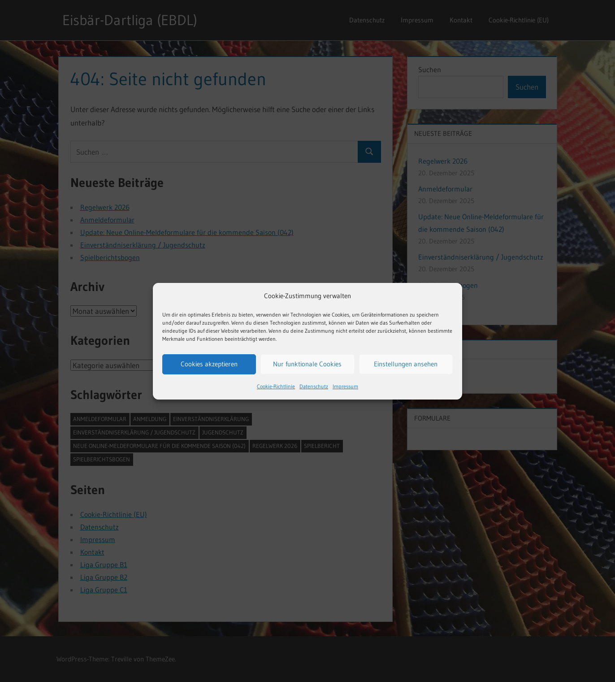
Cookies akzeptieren (209, 364)
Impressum (345, 386)
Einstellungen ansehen (405, 364)
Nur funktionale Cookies (307, 364)
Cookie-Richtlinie (276, 386)
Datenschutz (313, 386)
